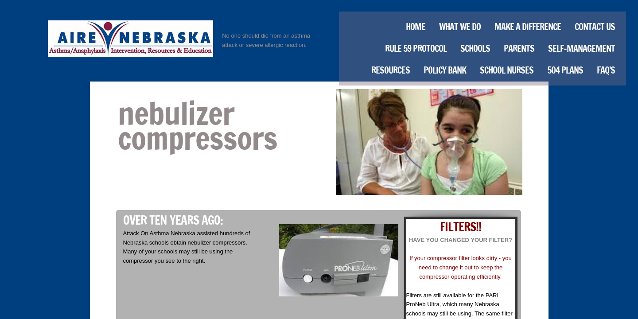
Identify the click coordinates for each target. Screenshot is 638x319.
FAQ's (606, 70)
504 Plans (565, 70)
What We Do (460, 26)
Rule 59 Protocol (416, 48)
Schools (475, 48)
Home (415, 26)
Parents (519, 48)
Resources (390, 70)
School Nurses (506, 70)
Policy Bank (445, 70)
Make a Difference (527, 26)
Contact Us (595, 26)
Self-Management (581, 48)
